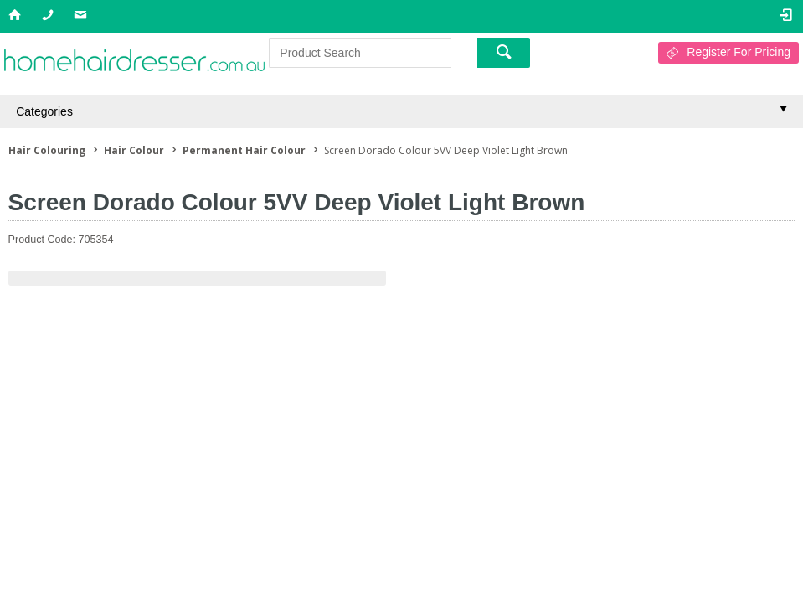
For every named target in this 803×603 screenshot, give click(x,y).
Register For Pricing (738, 52)
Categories (44, 111)
